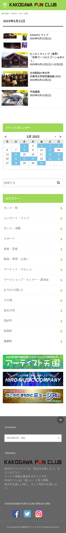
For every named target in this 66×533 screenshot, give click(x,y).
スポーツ (9, 238)
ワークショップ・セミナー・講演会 (26, 279)
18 (50, 154)
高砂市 (8, 320)
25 (50, 158)
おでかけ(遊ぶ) (13, 289)
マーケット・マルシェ (18, 269)
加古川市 (9, 310)
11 (50, 150)
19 (58, 154)
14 (15, 154)
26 (58, 158)
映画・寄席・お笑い (16, 258)
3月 (20, 14)
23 (33, 158)
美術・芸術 (11, 248)
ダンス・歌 (11, 207)
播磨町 (8, 341)
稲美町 (8, 330)
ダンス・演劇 (12, 228)
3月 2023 (33, 136)
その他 (8, 300)
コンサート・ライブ (16, 218)
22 (24, 158)
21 (15, 158)
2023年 (14, 14)
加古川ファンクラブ (31, 527)
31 (41, 163)
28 (15, 163)
